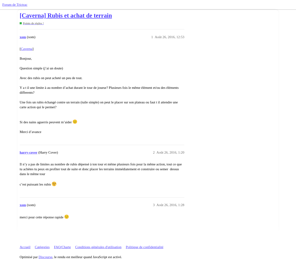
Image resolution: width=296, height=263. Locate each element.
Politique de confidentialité (144, 247)
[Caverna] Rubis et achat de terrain (66, 15)
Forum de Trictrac (14, 4)
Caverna (26, 49)
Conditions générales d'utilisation (98, 247)
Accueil (25, 247)
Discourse (45, 257)
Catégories (42, 247)
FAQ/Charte (62, 247)
